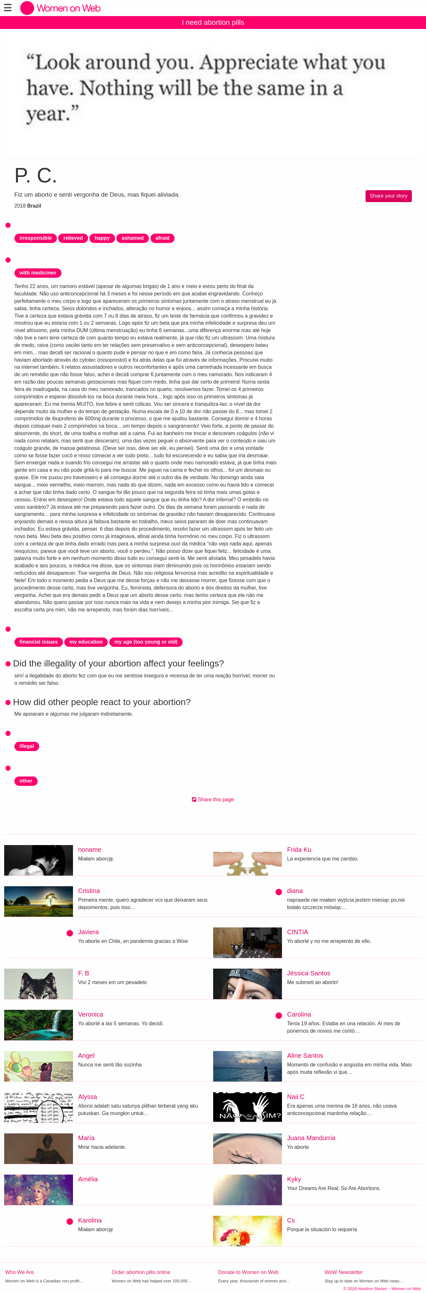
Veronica (90, 1014)
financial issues (39, 642)
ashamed (133, 238)
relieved (73, 238)
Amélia (88, 1179)
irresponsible (36, 238)
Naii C (295, 1096)
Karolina (90, 1220)
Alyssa (87, 1096)
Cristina (89, 890)
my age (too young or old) (145, 642)
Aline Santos (305, 1055)
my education (86, 642)
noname (89, 849)
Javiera (88, 931)
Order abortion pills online (141, 1272)
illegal (27, 746)
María (86, 1137)
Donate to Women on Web (248, 1272)
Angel (86, 1055)
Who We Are (19, 1272)
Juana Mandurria (311, 1137)
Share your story (388, 196)
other (26, 781)
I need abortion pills (213, 22)
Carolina (299, 1014)
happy (102, 238)
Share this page (213, 799)
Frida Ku (299, 849)
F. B (83, 973)
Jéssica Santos (309, 973)
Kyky (294, 1179)
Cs (291, 1220)
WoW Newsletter (344, 1272)
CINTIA (297, 931)
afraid (163, 238)
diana (295, 890)
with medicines (38, 272)
